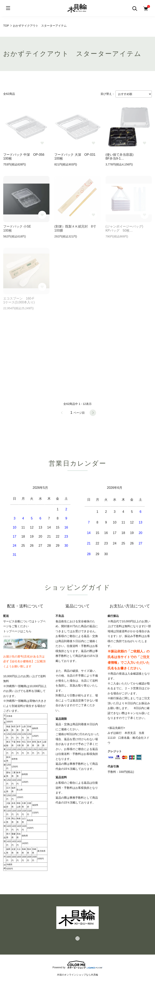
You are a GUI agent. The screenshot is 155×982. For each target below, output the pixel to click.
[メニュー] (8, 8)
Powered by (77, 965)
